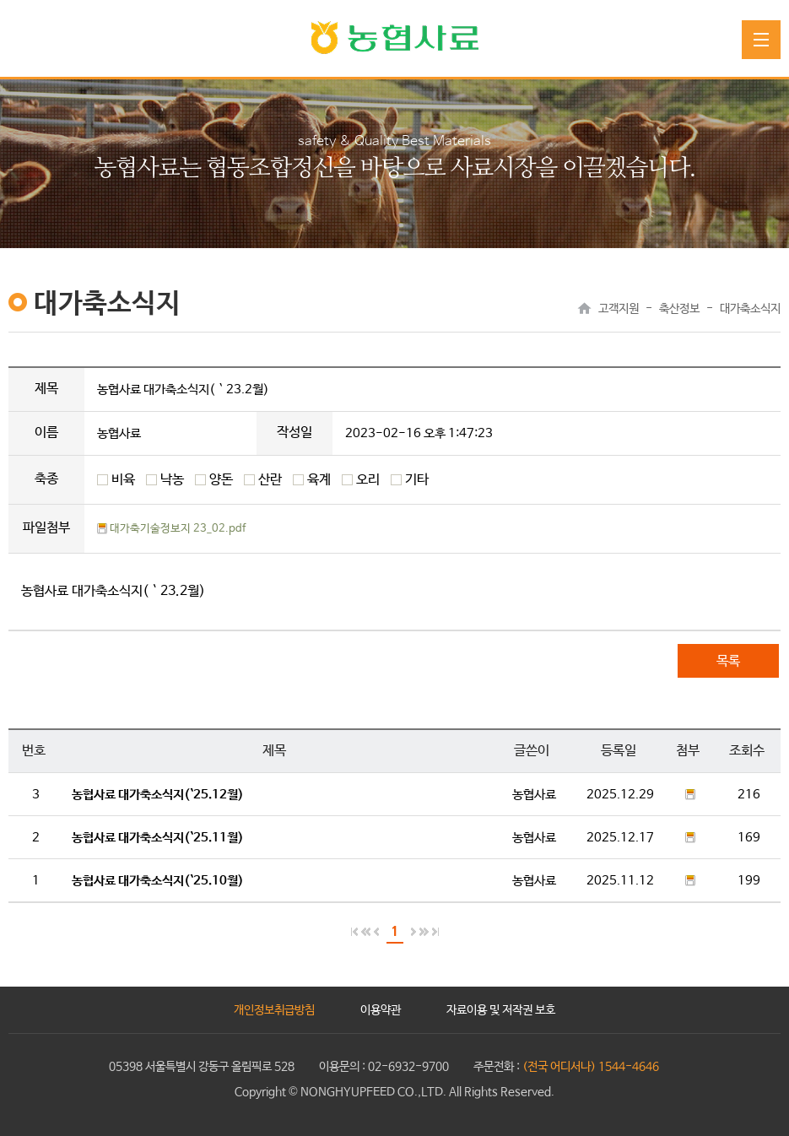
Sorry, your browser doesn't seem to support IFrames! (394, 613)
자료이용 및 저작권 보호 (500, 1010)
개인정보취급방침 (274, 1010)
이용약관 (380, 1010)
